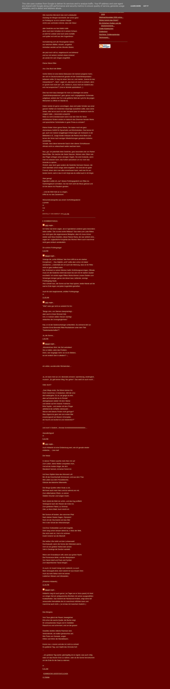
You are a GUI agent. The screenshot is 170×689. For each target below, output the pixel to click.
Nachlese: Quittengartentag (109, 34)
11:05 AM (46, 297)
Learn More (136, 6)
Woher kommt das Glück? (108, 20)
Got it (146, 6)
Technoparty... (104, 37)
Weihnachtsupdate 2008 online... (111, 17)
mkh (46, 225)
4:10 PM (45, 251)
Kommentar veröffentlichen (55, 673)
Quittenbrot (103, 31)
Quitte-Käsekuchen (106, 28)
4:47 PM (66, 214)
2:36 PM (45, 338)
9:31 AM (45, 669)
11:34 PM (46, 584)
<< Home (46, 677)
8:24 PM (45, 439)
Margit (47, 256)
